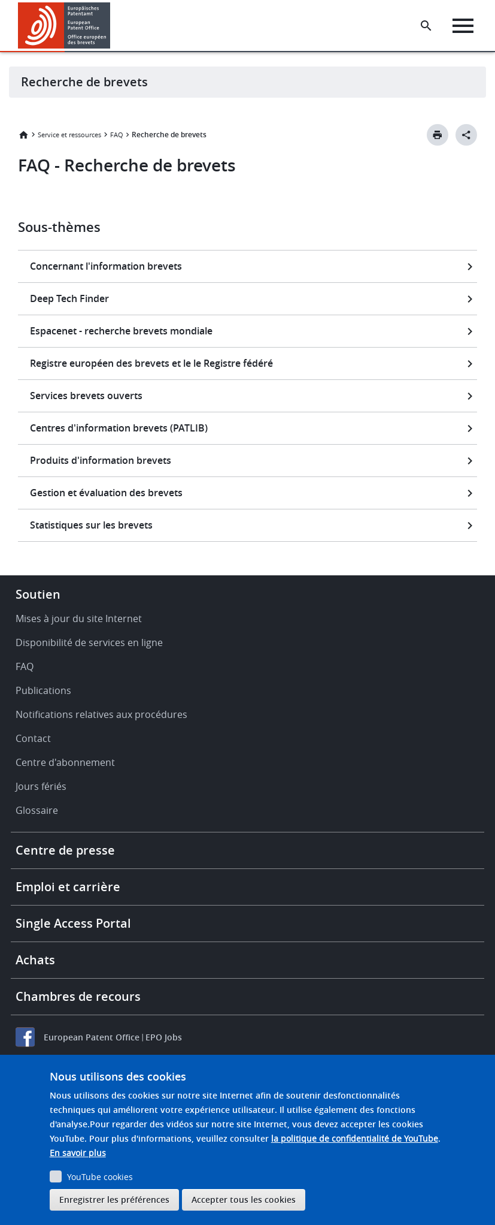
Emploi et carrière (68, 887)
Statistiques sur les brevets (91, 525)
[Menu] (463, 25)
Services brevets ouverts (86, 395)
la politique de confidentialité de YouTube (354, 1138)
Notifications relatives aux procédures (101, 714)
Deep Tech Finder (69, 298)
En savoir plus (78, 1152)
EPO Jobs (163, 1037)
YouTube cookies (100, 1176)
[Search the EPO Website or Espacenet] (426, 26)
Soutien (38, 594)
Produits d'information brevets (100, 460)
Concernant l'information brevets (106, 266)
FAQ (116, 134)
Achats (35, 960)
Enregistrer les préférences (114, 1199)
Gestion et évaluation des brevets (106, 492)
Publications (43, 690)
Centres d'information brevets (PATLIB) (119, 428)
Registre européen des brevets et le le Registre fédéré (151, 363)
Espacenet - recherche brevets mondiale (121, 330)
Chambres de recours (78, 996)
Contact (33, 738)
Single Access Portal (73, 923)
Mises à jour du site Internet (79, 618)
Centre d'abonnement (65, 762)
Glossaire (37, 810)
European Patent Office (91, 1037)
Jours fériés (41, 786)
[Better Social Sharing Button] (466, 135)
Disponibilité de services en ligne (89, 642)
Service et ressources (69, 134)
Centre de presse (65, 850)
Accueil (23, 135)
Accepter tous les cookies (244, 1199)
